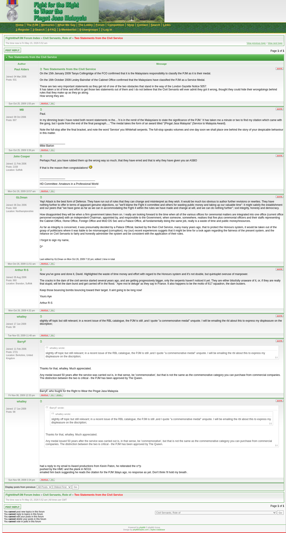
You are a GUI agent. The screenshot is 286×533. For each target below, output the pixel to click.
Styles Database (157, 530)
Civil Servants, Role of (57, 38)
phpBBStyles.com (141, 530)
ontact (142, 25)
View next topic (275, 43)
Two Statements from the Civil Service (98, 38)
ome (20, 25)
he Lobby (85, 25)
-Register (23, 29)
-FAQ (52, 29)
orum (100, 25)
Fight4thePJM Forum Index (23, 38)
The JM (32, 25)
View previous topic (256, 43)
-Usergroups (89, 29)
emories (48, 25)
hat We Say (66, 25)
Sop (130, 25)
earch (155, 25)
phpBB (142, 527)
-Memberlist (68, 29)
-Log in (106, 29)
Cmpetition (115, 25)
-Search (39, 29)
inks (166, 25)
